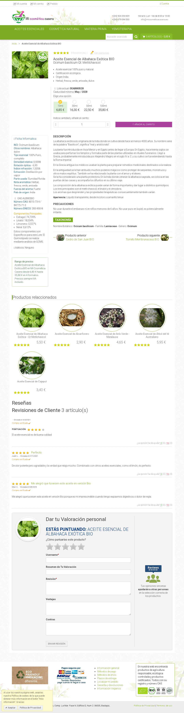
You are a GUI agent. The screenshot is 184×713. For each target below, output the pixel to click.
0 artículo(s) (154, 36)
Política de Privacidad (144, 705)
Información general (108, 668)
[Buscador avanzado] (119, 37)
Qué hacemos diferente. (31, 679)
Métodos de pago (106, 671)
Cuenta (165, 3)
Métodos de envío (106, 675)
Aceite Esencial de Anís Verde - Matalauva (112, 335)
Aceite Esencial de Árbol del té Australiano (152, 335)
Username (52, 555)
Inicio (14, 43)
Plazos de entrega (106, 678)
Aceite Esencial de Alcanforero (72, 333)
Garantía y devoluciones (110, 685)
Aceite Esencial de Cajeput (32, 381)
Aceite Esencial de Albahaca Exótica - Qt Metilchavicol (32, 335)
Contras (50, 619)
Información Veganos (109, 688)
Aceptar (11, 707)
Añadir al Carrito (144, 124)
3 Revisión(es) (78, 53)
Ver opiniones (101, 53)
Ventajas (51, 599)
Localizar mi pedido (107, 681)
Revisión (51, 579)
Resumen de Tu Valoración (61, 567)
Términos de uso (164, 705)
